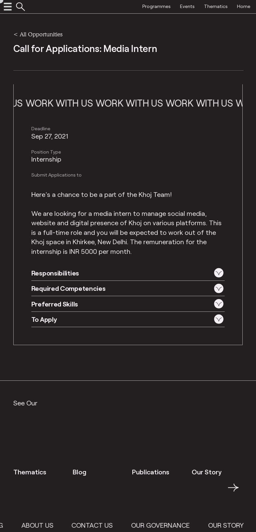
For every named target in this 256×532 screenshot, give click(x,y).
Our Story (233, 525)
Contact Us (99, 525)
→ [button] (233, 491)
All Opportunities (41, 34)
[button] (128, 272)
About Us (45, 525)
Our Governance (168, 525)
